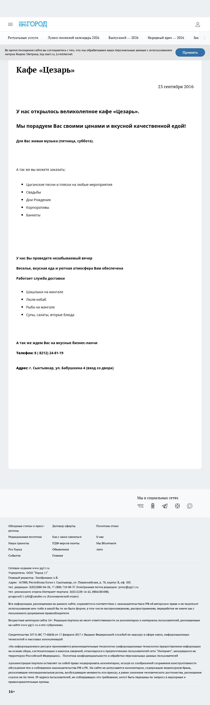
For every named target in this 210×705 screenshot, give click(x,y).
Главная (57, 555)
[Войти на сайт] (198, 24)
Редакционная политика (25, 537)
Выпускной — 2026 (123, 37)
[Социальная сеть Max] (190, 506)
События (14, 555)
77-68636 (48, 634)
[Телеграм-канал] (165, 506)
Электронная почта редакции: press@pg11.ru (107, 587)
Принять (190, 52)
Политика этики (107, 526)
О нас (100, 537)
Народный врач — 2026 (166, 37)
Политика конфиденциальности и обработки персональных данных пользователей (120, 655)
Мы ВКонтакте (106, 543)
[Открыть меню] (10, 24)
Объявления (60, 549)
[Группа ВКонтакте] (140, 506)
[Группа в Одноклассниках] (153, 506)
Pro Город (15, 549)
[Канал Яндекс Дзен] (177, 506)
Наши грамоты (18, 543)
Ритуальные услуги (23, 37)
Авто (99, 549)
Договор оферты (64, 526)
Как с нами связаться (66, 537)
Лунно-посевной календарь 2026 (73, 37)
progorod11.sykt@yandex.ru (27, 596)
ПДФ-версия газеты (65, 543)
